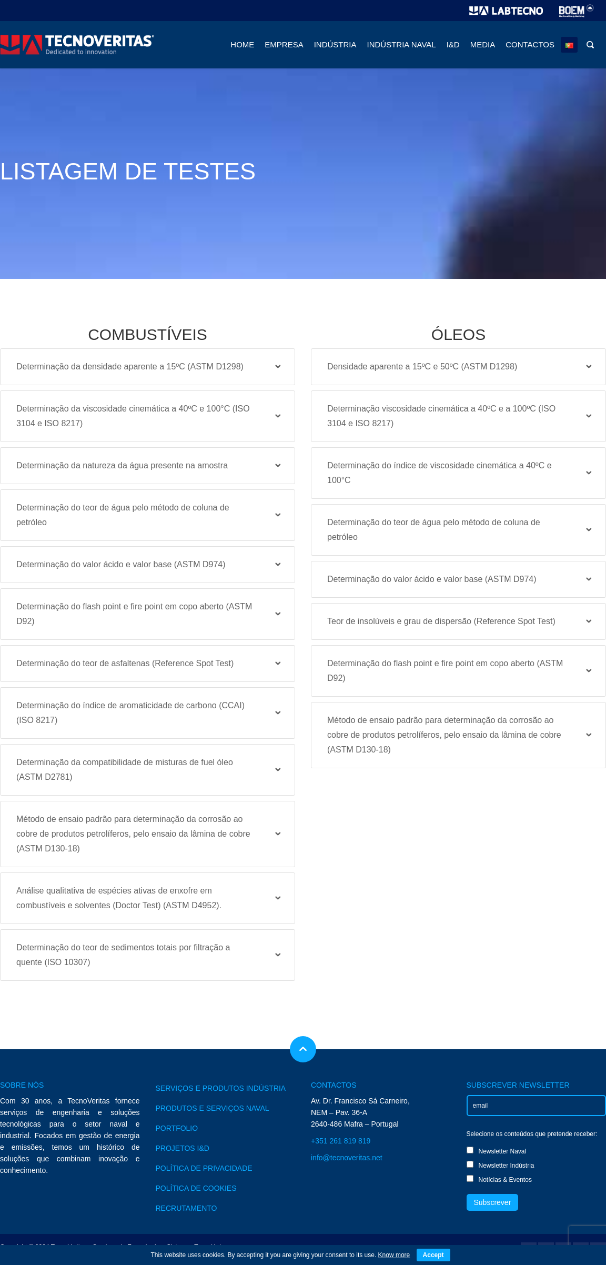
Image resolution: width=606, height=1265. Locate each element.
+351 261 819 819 (340, 1141)
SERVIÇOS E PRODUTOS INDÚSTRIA (221, 1088)
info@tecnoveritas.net (346, 1157)
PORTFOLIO (177, 1128)
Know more (394, 1255)
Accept (433, 1255)
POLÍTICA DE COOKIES (196, 1188)
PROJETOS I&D (182, 1148)
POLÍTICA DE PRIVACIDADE (204, 1168)
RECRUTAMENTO (186, 1208)
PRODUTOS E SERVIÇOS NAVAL (212, 1108)
